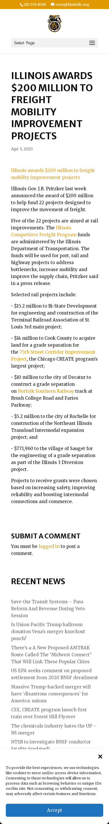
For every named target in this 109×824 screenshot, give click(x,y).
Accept (54, 810)
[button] (100, 756)
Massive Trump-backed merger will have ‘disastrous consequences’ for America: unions (51, 694)
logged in (49, 546)
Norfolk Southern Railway (46, 391)
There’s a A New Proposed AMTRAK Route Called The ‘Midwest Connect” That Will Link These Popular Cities (51, 654)
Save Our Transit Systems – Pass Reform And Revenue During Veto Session (48, 608)
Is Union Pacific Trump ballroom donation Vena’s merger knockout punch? (48, 631)
